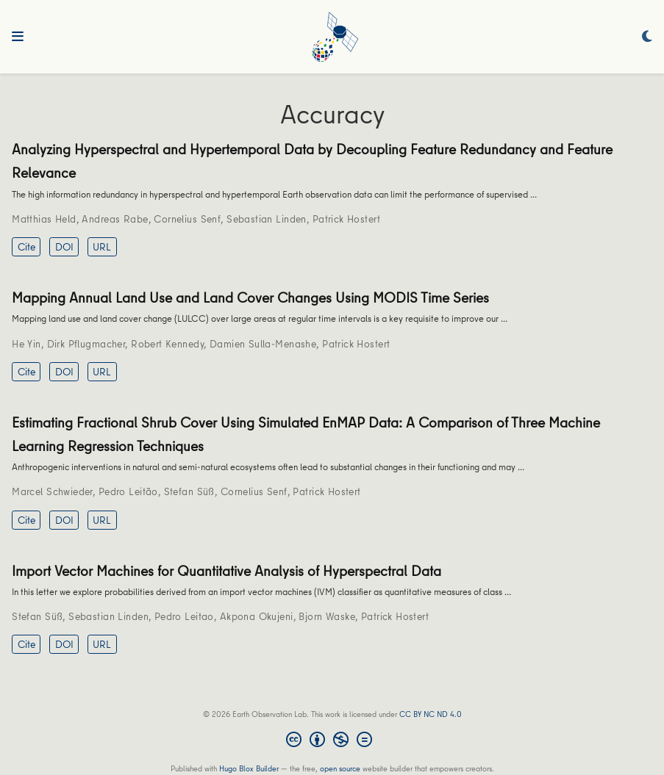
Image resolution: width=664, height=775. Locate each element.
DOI (64, 246)
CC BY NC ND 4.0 (430, 713)
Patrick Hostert (346, 219)
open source (340, 768)
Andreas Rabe (115, 219)
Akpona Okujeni (256, 616)
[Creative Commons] (332, 741)
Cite (26, 246)
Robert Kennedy (167, 343)
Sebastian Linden (266, 219)
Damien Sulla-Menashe (263, 343)
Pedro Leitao (184, 616)
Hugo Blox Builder (249, 768)
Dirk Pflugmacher (86, 343)
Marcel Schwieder (52, 491)
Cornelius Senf (187, 219)
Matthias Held (44, 219)
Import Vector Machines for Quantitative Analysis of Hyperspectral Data (226, 570)
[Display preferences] (647, 37)
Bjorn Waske (327, 616)
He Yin (26, 343)
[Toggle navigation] (18, 36)
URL (102, 246)
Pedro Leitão (128, 491)
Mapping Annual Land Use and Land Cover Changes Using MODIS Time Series (250, 297)
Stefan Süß (189, 491)
